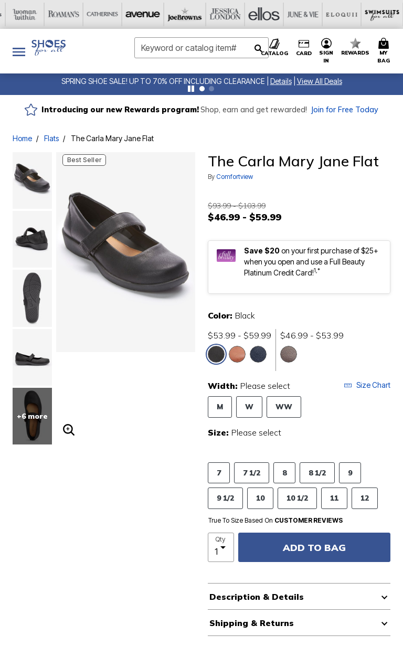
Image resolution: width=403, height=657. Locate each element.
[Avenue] (65, 14)
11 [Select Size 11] (334, 498)
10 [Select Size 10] (260, 498)
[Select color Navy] (258, 354)
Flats (51, 138)
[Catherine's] (26, 14)
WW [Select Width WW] (283, 406)
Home (22, 138)
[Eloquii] (259, 14)
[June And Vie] (221, 14)
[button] (281, 81)
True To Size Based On (275, 520)
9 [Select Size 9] (350, 473)
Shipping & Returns (251, 623)
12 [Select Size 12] (364, 498)
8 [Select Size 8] (284, 473)
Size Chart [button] (367, 384)
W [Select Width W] (249, 406)
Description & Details (256, 596)
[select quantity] (221, 547)
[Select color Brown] (237, 354)
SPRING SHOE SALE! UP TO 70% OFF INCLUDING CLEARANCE (163, 81)
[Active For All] (337, 14)
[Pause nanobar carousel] (191, 88)
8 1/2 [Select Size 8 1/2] (317, 473)
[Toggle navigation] (18, 51)
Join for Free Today (344, 109)
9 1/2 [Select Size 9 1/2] (225, 498)
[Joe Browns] (104, 14)
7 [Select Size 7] (219, 473)
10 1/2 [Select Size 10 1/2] (297, 498)
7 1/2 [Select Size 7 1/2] (251, 473)
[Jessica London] (143, 14)
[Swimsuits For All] (298, 14)
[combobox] (201, 47)
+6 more (32, 416)
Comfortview (234, 177)
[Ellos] (182, 14)
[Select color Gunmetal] (288, 354)
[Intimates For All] (376, 14)
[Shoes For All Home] (48, 47)
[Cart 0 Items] (385, 51)
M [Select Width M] (220, 406)
